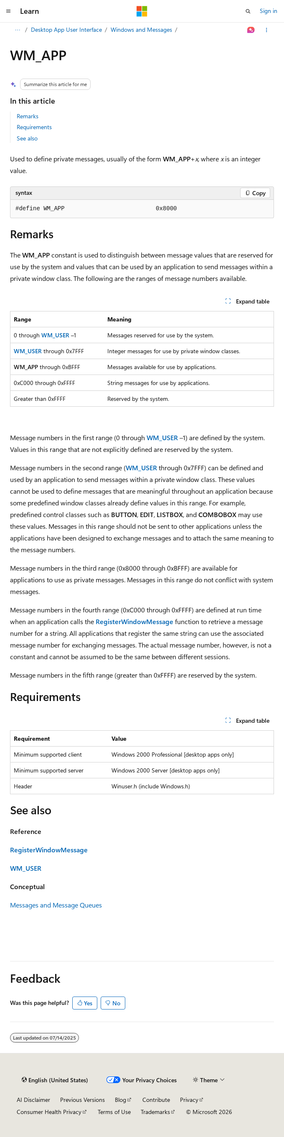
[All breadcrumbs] (17, 30)
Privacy (189, 1100)
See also (27, 138)
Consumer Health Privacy (49, 1112)
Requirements (34, 127)
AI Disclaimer (33, 1100)
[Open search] (248, 11)
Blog (120, 1100)
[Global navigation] (8, 11)
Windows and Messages (141, 29)
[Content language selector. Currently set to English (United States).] (55, 1080)
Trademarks (155, 1112)
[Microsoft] (142, 11)
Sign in (268, 11)
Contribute (156, 1100)
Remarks (27, 116)
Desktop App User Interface (66, 29)
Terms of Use (114, 1112)
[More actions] (266, 30)
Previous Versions (82, 1100)
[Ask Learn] (251, 30)
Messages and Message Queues (56, 904)
